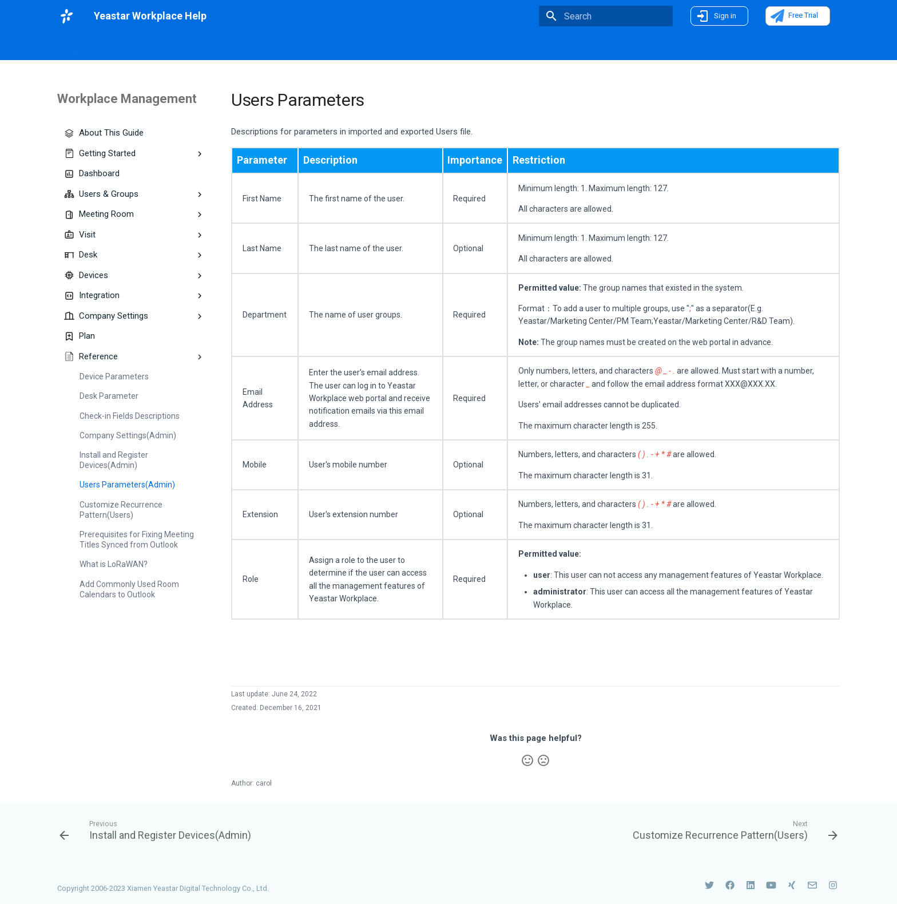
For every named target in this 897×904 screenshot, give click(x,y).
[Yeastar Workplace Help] (66, 16)
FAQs (606, 46)
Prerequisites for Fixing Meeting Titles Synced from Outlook (137, 539)
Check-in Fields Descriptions (130, 416)
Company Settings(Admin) (128, 435)
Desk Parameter (109, 396)
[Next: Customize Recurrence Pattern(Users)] (732, 830)
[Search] (606, 16)
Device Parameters (114, 376)
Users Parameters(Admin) (127, 484)
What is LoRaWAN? (114, 564)
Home (68, 46)
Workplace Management (267, 46)
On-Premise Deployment (537, 46)
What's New (122, 46)
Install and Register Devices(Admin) (114, 460)
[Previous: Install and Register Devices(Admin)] (158, 830)
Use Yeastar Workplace (436, 46)
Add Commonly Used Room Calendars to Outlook (129, 589)
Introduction (186, 46)
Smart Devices (353, 46)
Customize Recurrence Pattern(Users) (121, 510)
